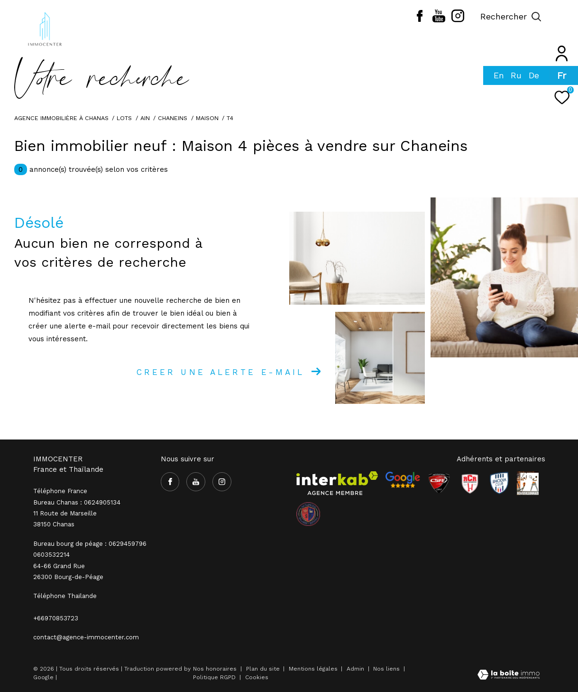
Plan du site (264, 668)
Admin (356, 668)
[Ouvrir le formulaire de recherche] (510, 16)
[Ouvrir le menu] (563, 16)
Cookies (256, 677)
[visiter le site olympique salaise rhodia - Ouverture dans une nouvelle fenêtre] (308, 514)
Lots (124, 118)
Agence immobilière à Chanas (61, 118)
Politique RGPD (214, 677)
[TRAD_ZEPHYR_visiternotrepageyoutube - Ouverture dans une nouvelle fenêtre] (438, 20)
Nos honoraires (215, 668)
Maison (207, 118)
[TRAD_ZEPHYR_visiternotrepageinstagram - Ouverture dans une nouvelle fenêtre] (457, 20)
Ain (145, 118)
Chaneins (172, 118)
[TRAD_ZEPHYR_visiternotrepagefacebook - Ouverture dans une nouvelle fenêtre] (420, 19)
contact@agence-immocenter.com (86, 637)
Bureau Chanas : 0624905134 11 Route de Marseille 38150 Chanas (76, 513)
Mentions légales (314, 668)
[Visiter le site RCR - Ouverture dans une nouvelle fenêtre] (470, 483)
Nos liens (387, 668)
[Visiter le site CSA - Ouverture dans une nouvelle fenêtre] (439, 483)
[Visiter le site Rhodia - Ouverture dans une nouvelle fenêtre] (499, 483)
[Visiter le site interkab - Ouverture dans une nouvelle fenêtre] (337, 483)
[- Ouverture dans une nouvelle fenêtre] (402, 479)
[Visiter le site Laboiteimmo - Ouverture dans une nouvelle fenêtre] (508, 676)
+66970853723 (55, 618)
